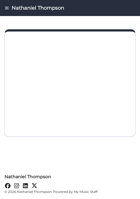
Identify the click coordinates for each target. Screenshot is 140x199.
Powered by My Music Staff (75, 192)
